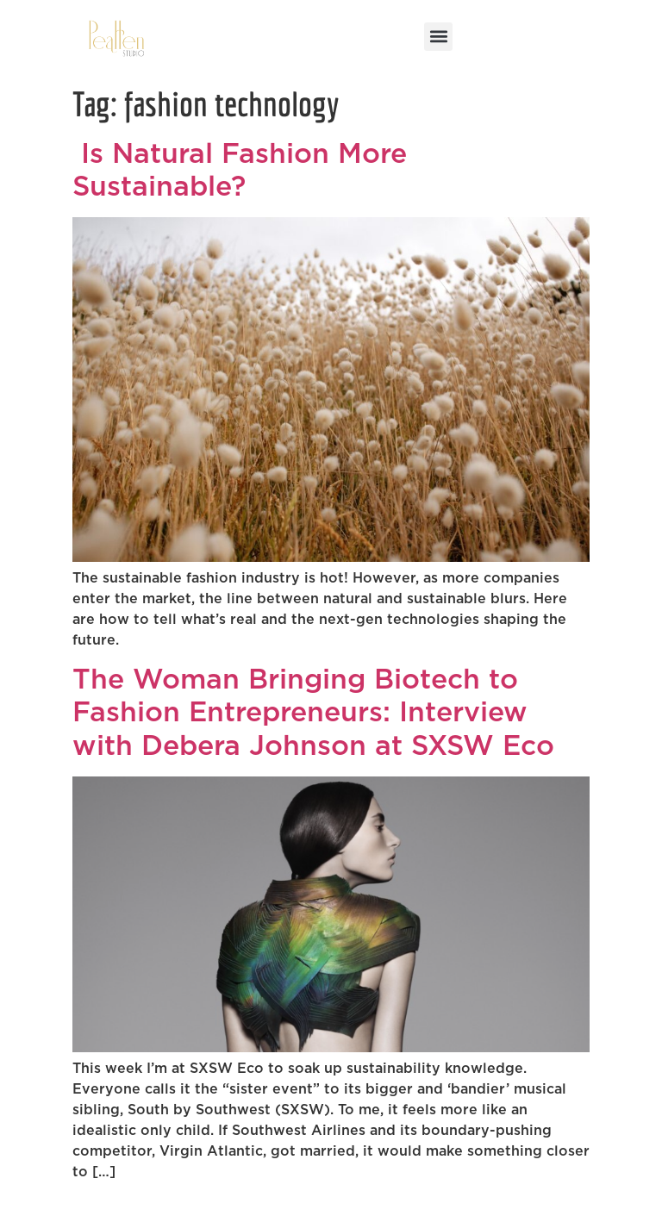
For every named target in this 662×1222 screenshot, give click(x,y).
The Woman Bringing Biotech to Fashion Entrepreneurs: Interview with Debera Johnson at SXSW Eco (313, 713)
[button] (438, 36)
